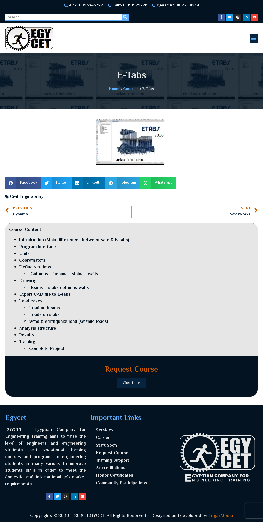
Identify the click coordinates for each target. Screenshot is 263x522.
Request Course (112, 453)
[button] (254, 38)
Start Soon (106, 445)
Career (103, 437)
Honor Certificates (114, 475)
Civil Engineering (27, 196)
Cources (131, 89)
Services (104, 430)
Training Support (112, 460)
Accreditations (110, 468)
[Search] (125, 17)
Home (114, 89)
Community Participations (121, 483)
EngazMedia (220, 515)
